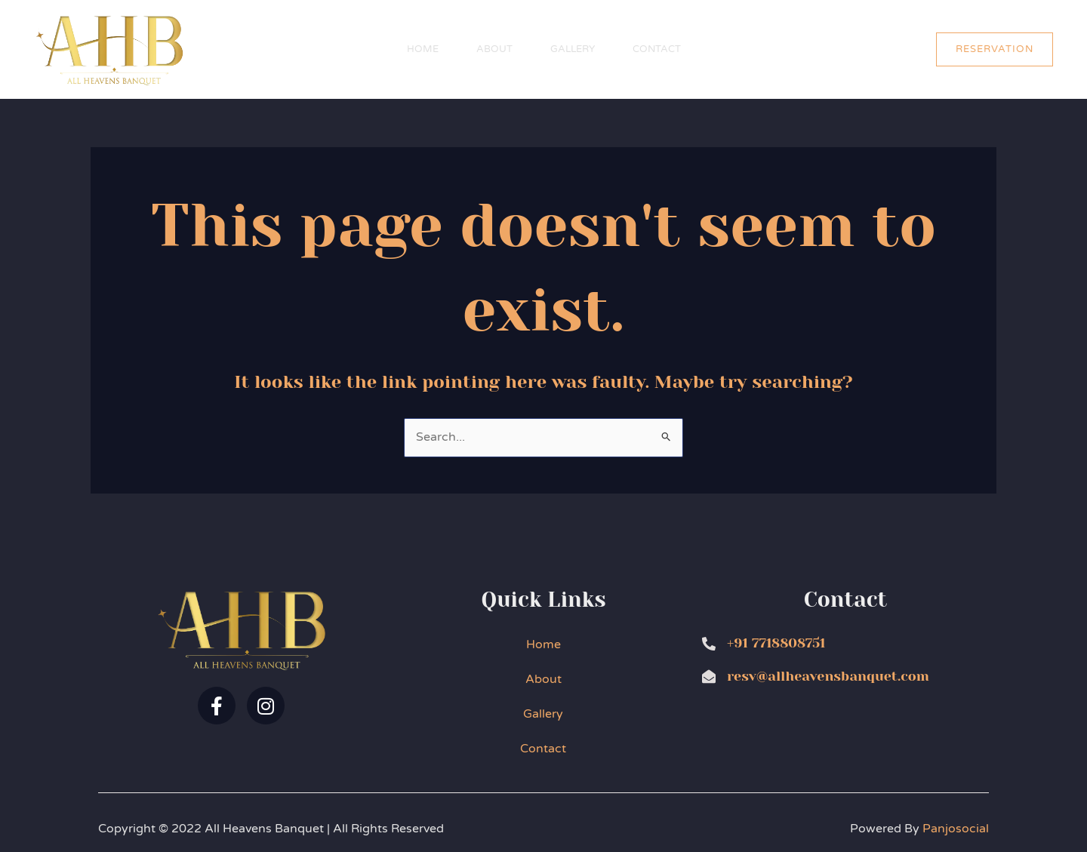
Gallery (572, 49)
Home (423, 49)
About (494, 49)
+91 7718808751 (776, 643)
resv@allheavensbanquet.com (828, 676)
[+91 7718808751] (709, 644)
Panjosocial (955, 828)
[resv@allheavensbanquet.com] (709, 676)
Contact (657, 49)
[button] (994, 49)
